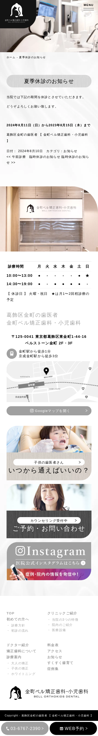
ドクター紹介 (18, 645)
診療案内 (14, 657)
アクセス (54, 651)
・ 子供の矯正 (17, 668)
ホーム (11, 57)
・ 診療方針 (16, 625)
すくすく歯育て (60, 663)
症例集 (53, 669)
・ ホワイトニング (21, 674)
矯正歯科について (21, 651)
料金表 (53, 645)
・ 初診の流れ (17, 630)
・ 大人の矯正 (17, 663)
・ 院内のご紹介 (60, 625)
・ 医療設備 (56, 630)
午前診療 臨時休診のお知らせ (33, 157)
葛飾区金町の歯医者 (34, 715)
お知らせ (70, 151)
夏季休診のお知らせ (32, 57)
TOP (10, 613)
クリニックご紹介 (62, 613)
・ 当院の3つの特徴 (62, 619)
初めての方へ (18, 619)
